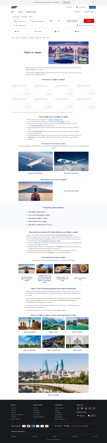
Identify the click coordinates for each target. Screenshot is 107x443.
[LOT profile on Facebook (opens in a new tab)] (78, 408)
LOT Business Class (37, 131)
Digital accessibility (15, 419)
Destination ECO (61, 246)
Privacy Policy (34, 436)
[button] (21, 21)
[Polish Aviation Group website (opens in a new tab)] (67, 426)
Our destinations (58, 414)
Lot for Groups (36, 414)
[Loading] (81, 7)
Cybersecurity (75, 436)
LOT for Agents (36, 412)
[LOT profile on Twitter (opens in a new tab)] (93, 408)
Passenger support (59, 417)
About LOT (13, 408)
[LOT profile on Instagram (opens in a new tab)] (89, 408)
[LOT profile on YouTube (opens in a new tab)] (82, 408)
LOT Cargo (35, 408)
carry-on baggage (59, 121)
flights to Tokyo (40, 72)
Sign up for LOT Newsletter (17, 414)
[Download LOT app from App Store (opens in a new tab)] (91, 415)
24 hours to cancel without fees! (85, 25)
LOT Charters (36, 410)
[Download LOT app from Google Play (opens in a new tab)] (81, 415)
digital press (31, 137)
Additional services (59, 408)
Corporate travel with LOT (38, 417)
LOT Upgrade (58, 412)
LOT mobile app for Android (48, 241)
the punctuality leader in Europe (64, 235)
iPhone (58, 241)
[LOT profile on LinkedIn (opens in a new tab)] (86, 408)
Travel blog (13, 417)
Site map (95, 436)
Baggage (57, 410)
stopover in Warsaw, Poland (56, 119)
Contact (54, 436)
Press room (13, 410)
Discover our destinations (18, 431)
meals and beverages (36, 125)
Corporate (13, 412)
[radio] (16, 16)
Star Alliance (50, 252)
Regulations (13, 436)
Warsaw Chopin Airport (60, 419)
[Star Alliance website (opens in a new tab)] (79, 426)
